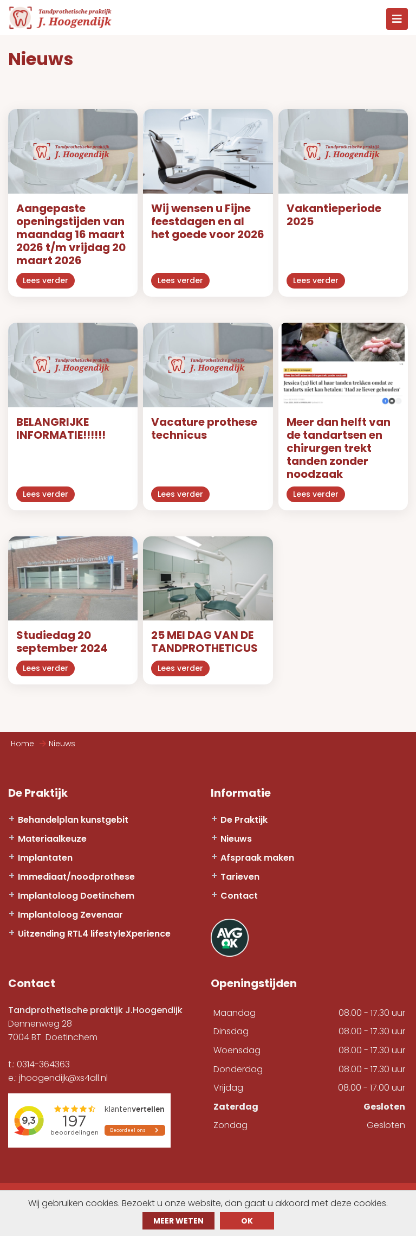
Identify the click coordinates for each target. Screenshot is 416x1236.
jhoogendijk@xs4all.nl (63, 1078)
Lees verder (45, 280)
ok (247, 1220)
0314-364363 (43, 1064)
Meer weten (178, 1220)
